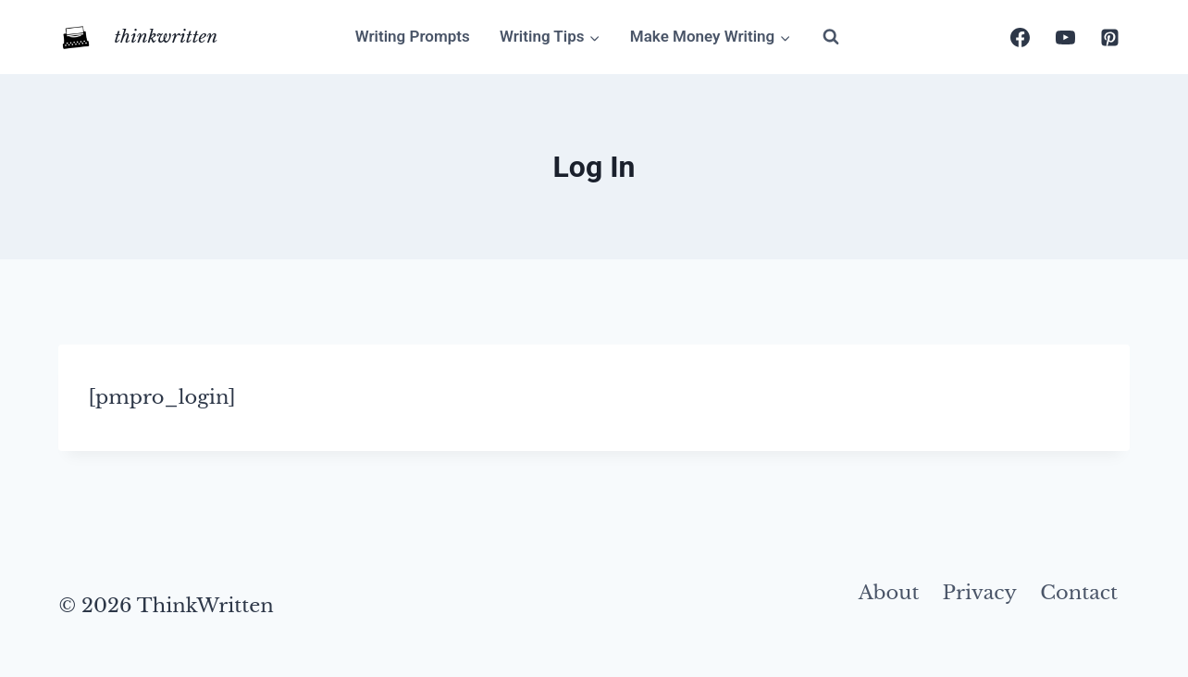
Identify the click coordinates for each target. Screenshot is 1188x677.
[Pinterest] (1110, 37)
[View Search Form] (831, 37)
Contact (1079, 593)
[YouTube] (1065, 37)
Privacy (980, 593)
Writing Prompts (412, 36)
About (889, 593)
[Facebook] (1020, 37)
